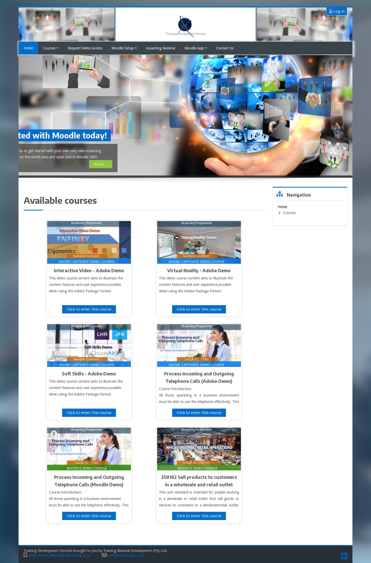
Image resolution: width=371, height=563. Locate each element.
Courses (50, 48)
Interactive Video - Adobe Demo (89, 270)
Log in (336, 11)
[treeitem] (310, 209)
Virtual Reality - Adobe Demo (199, 270)
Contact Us (224, 48)
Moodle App (195, 48)
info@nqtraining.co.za (126, 555)
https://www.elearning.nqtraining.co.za (60, 555)
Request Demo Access (85, 48)
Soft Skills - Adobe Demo (89, 373)
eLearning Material (160, 48)
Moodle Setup (124, 48)
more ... (42, 164)
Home (28, 48)
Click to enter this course (89, 309)
